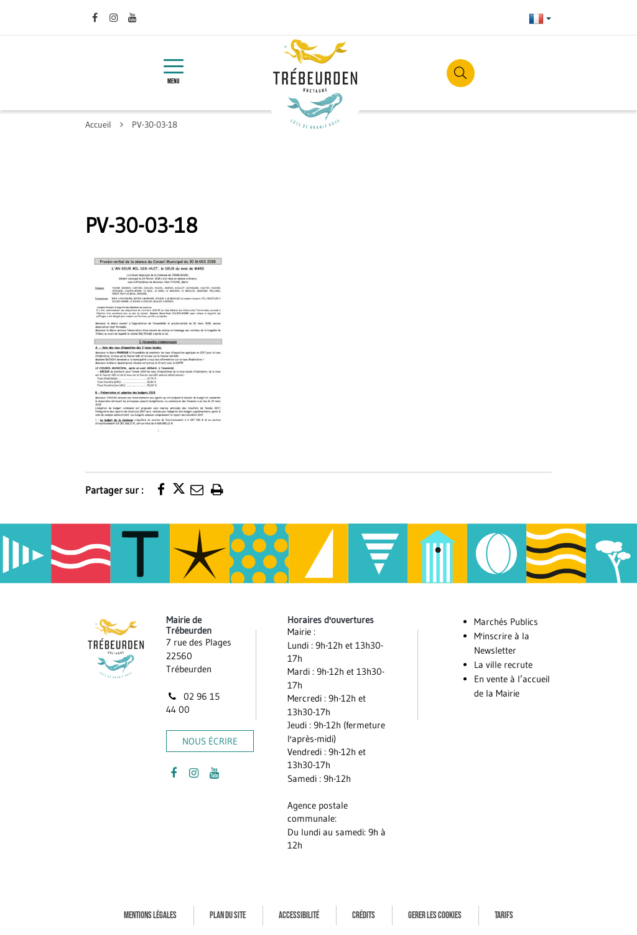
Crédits (363, 915)
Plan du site (228, 915)
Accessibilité (299, 915)
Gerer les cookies (435, 915)
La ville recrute (503, 664)
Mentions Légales (150, 915)
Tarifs (504, 915)
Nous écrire (210, 741)
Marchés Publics (506, 621)
